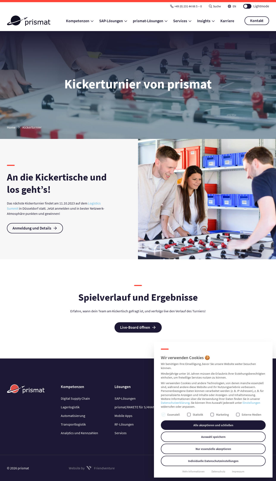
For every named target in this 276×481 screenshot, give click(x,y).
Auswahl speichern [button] (213, 437)
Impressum (238, 471)
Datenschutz (218, 471)
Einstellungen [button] (251, 403)
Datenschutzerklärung (175, 403)
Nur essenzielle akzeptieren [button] (213, 449)
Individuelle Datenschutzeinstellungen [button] (213, 461)
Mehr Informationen (193, 471)
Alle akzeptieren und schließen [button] (213, 425)
